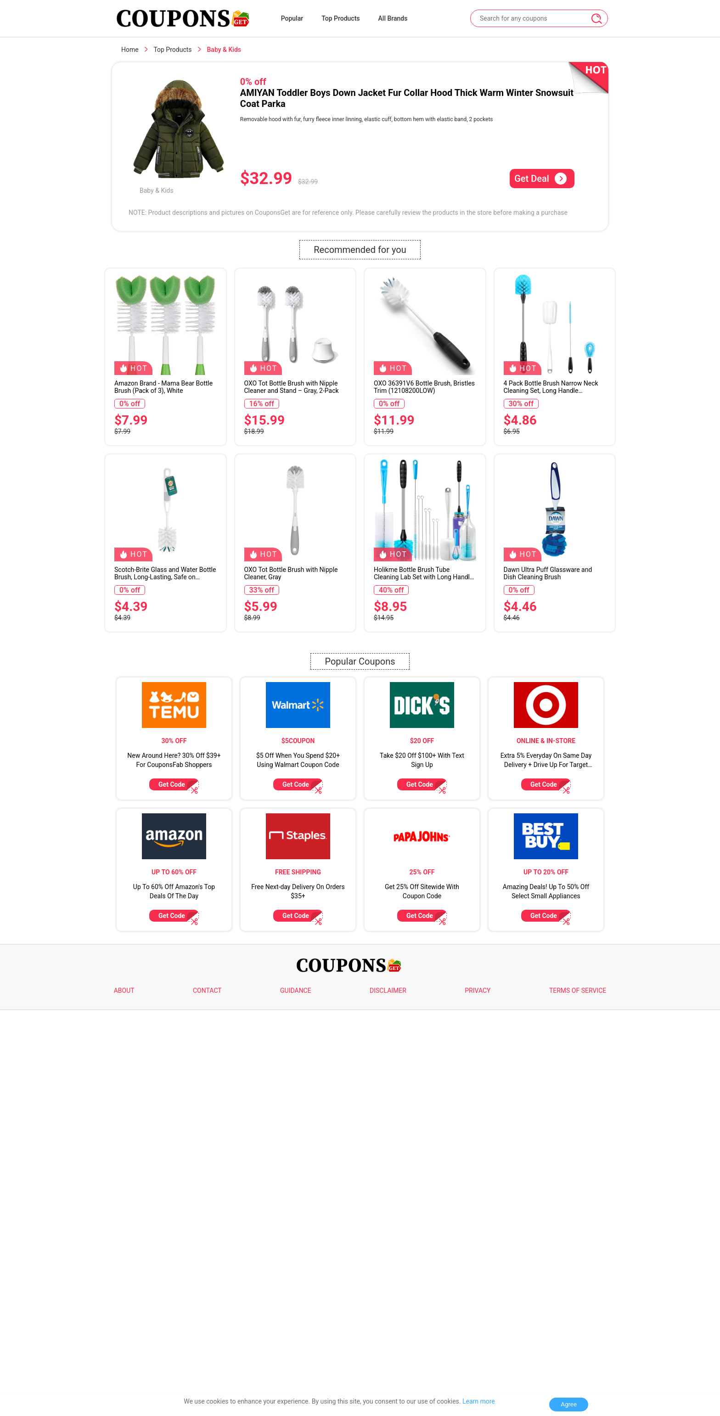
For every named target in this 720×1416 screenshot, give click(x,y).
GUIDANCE (295, 1258)
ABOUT (124, 1258)
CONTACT (207, 1258)
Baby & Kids (157, 190)
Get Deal (541, 178)
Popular (292, 18)
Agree (569, 1404)
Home (130, 49)
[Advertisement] (360, 705)
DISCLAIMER (388, 1258)
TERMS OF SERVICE (577, 1258)
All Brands (393, 18)
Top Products (340, 18)
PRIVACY (477, 1258)
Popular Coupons (360, 795)
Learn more (478, 1401)
